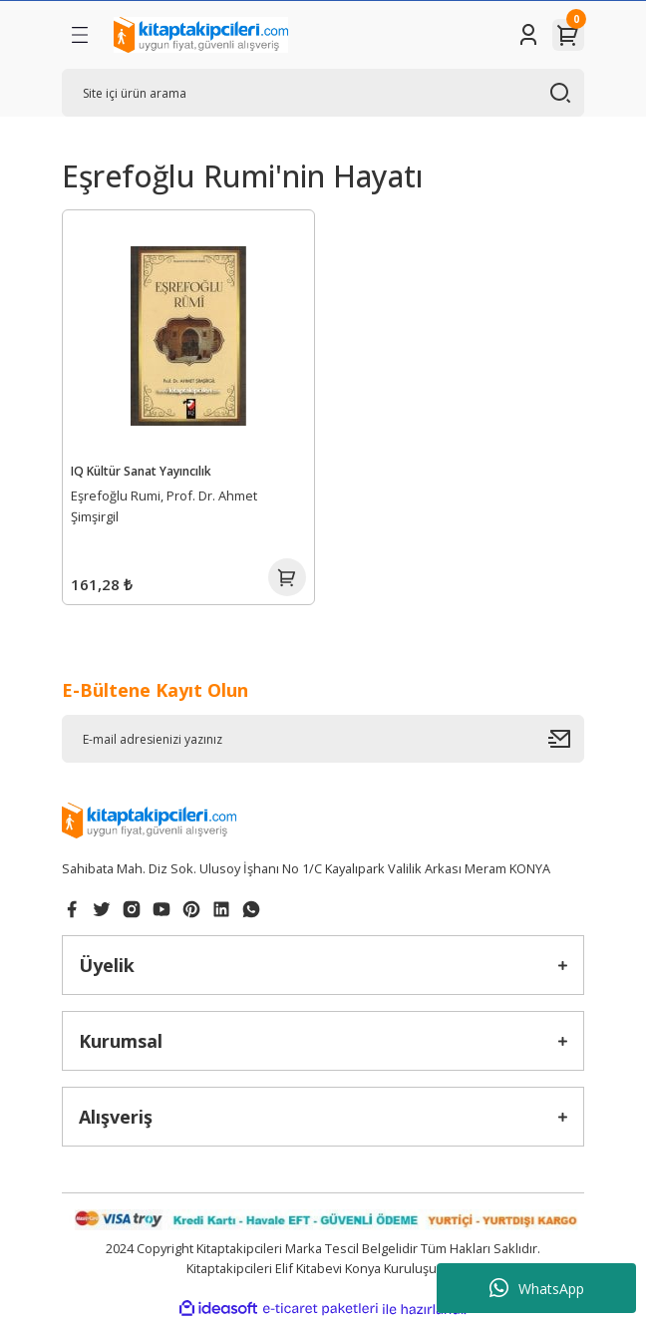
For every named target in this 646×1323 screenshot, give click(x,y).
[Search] (323, 93)
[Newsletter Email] (323, 739)
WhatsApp (536, 1288)
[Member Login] (528, 35)
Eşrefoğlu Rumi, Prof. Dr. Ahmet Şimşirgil (164, 506)
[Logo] (201, 35)
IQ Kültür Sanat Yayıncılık (141, 471)
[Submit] (566, 739)
